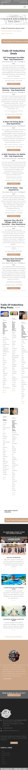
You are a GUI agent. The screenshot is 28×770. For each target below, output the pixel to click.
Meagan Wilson (5, 417)
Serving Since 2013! (6, 2)
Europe (3, 761)
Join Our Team (17, 0)
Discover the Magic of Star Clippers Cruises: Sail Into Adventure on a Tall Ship (5, 328)
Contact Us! (14, 742)
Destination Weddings (6, 753)
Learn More (14, 539)
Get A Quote (24, 0)
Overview (4, 31)
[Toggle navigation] (24, 6)
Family (3, 757)
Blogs (3, 33)
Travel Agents (17, 31)
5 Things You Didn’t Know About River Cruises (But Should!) (14, 326)
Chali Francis (14, 418)
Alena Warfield (14, 318)
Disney (3, 759)
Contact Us (4, 763)
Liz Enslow (5, 320)
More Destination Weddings (13, 636)
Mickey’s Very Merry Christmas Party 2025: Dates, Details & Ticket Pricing (14, 425)
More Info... (9, 33)
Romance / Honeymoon (6, 755)
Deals (10, 31)
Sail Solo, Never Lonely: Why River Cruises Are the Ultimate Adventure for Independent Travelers (24, 331)
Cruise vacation (5, 420)
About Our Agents (14, 540)
